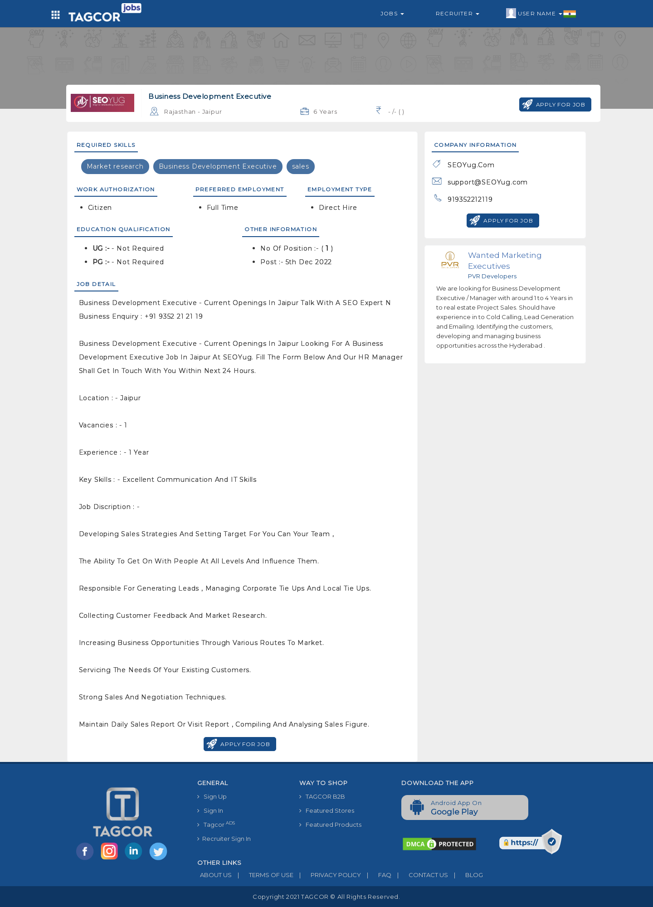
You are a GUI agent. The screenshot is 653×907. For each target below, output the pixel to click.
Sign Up (212, 796)
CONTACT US (419, 874)
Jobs (392, 13)
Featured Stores (326, 810)
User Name (541, 13)
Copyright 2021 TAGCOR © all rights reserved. (326, 896)
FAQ (376, 874)
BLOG (465, 874)
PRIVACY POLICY (327, 874)
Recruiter (457, 13)
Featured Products (330, 824)
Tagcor (216, 824)
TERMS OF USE (262, 874)
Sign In (210, 810)
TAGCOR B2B (322, 796)
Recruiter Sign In (224, 838)
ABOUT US (214, 874)
